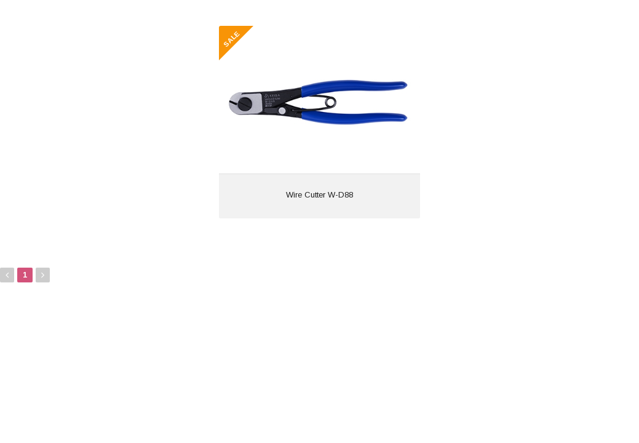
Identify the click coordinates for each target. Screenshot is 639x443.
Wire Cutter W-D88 (319, 194)
